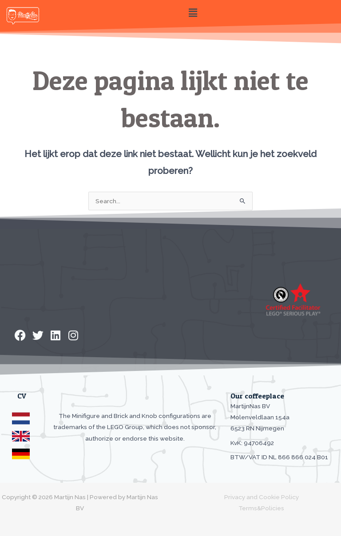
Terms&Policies (261, 508)
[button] (192, 12)
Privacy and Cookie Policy (261, 497)
